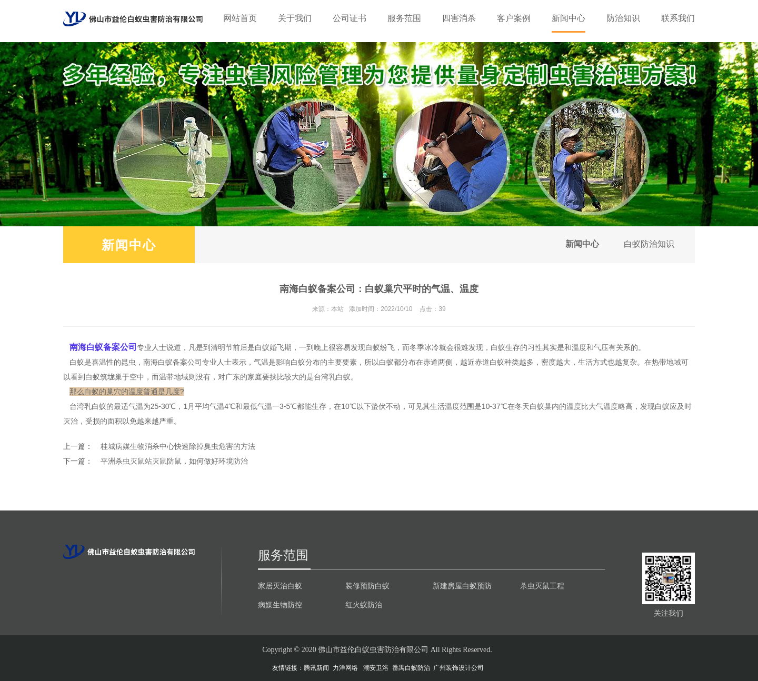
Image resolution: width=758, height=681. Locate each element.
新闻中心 (568, 18)
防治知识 (623, 18)
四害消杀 (459, 18)
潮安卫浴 (375, 668)
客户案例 (514, 18)
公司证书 (349, 18)
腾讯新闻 (316, 668)
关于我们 (295, 18)
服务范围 (404, 18)
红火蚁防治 (363, 604)
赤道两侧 (438, 362)
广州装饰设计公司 (458, 668)
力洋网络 (345, 668)
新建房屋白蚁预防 (462, 586)
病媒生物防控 (280, 604)
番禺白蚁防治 (411, 668)
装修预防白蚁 (367, 586)
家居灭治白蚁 (280, 586)
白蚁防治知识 (648, 244)
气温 (264, 406)
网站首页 (240, 18)
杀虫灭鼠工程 (542, 586)
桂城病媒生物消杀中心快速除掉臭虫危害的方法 (178, 446)
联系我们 (678, 18)
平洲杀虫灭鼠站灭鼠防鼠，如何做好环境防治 (174, 461)
